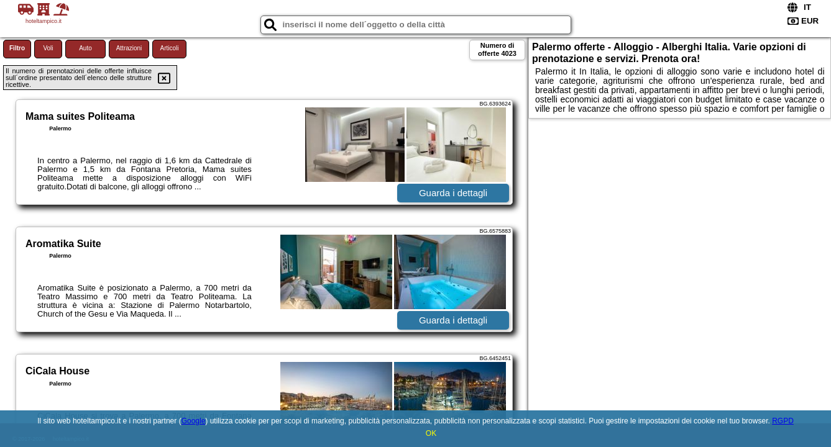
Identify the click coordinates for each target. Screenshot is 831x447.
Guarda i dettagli (453, 192)
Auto (85, 48)
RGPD (783, 421)
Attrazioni (129, 48)
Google (193, 421)
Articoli (169, 48)
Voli (48, 48)
